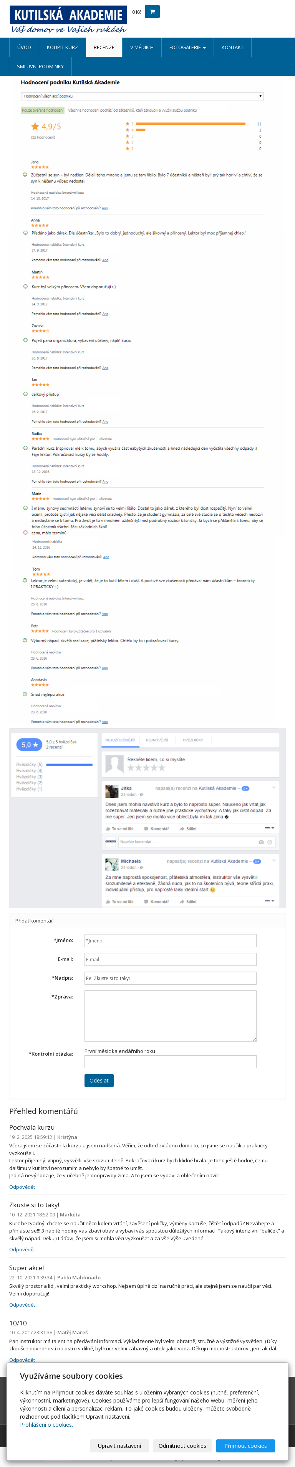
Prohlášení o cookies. (46, 1424)
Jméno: (63, 940)
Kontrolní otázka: (51, 1053)
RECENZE (104, 47)
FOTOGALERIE (187, 47)
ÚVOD (24, 47)
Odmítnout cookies (182, 1445)
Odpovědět (22, 1186)
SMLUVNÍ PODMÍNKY (40, 66)
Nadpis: (62, 977)
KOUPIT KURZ (62, 47)
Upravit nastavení (119, 1445)
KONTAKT (233, 47)
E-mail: (65, 958)
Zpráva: (62, 996)
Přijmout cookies (245, 1445)
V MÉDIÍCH (142, 47)
